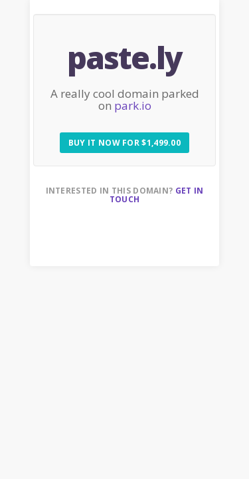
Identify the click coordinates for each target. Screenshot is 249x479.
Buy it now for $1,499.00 (124, 142)
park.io (132, 105)
